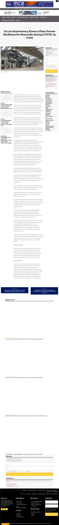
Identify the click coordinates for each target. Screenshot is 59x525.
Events (16, 9)
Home (3, 17)
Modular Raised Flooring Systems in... (49, 97)
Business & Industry (8, 20)
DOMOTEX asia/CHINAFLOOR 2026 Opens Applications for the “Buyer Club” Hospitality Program (6, 139)
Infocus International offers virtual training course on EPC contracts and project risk (6, 122)
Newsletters (26, 9)
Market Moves (34, 17)
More (18, 20)
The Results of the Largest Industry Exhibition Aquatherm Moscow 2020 (15, 291)
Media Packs (33, 9)
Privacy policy (49, 68)
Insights (14, 17)
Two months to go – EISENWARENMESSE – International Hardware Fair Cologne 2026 (23, 454)
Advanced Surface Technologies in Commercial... (49, 116)
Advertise (39, 9)
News (8, 17)
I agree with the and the (51, 67)
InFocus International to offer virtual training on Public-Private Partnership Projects (6, 106)
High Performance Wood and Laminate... (49, 109)
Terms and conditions (51, 66)
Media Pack (52, 83)
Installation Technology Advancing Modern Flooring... (49, 103)
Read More (3, 506)
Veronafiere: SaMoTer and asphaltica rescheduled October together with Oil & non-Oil (44, 291)
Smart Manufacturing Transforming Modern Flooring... (50, 127)
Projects (43, 17)
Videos (21, 9)
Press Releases (23, 17)
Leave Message (49, 86)
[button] (56, 17)
